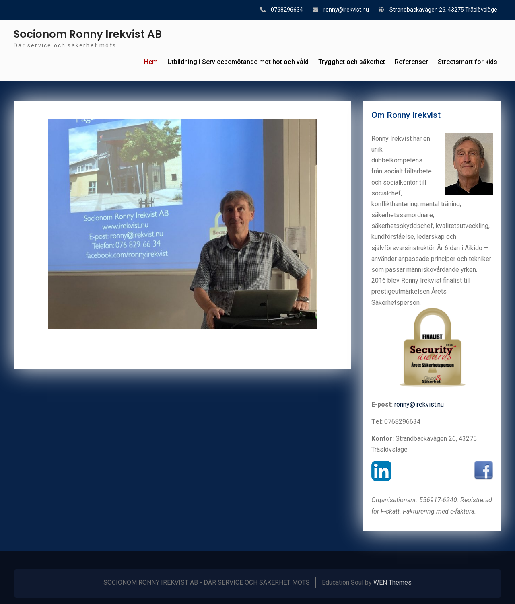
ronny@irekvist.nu (346, 9)
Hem (151, 62)
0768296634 (287, 9)
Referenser (411, 62)
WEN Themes (392, 582)
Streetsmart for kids (467, 62)
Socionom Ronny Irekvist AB (88, 34)
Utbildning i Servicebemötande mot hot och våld (238, 62)
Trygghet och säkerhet (351, 62)
